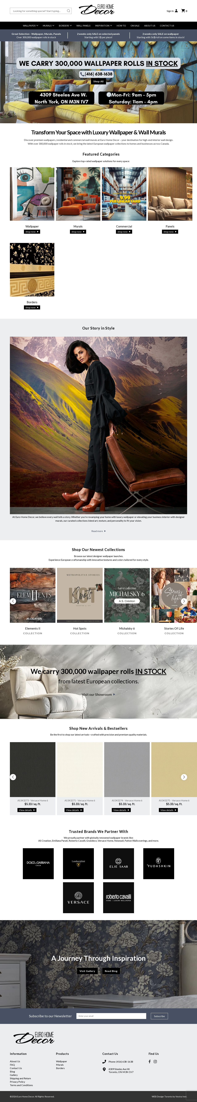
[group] (33, 603)
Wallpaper (30, 25)
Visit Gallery (87, 970)
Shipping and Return (20, 1078)
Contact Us (167, 25)
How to (121, 25)
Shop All (98, 81)
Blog (12, 1071)
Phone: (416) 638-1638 (121, 1061)
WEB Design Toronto (162, 1096)
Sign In (172, 11)
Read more (98, 531)
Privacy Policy (17, 1081)
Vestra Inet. (181, 1096)
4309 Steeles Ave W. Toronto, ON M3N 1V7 (121, 1070)
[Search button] (68, 11)
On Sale (135, 25)
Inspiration (103, 25)
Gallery (14, 1074)
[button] (184, 601)
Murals (48, 25)
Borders (65, 25)
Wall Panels (83, 25)
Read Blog (111, 970)
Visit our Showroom (98, 694)
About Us (149, 25)
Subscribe (159, 1016)
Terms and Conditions (21, 1085)
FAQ (12, 1064)
